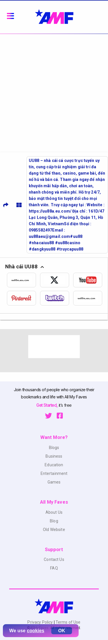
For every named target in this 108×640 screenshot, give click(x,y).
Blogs (54, 447)
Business (54, 456)
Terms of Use (68, 622)
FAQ (54, 568)
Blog (54, 521)
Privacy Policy (40, 622)
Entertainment (54, 473)
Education (54, 465)
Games (54, 482)
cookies (35, 630)
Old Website (54, 529)
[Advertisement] (54, 91)
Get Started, (47, 405)
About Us (54, 512)
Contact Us (54, 559)
